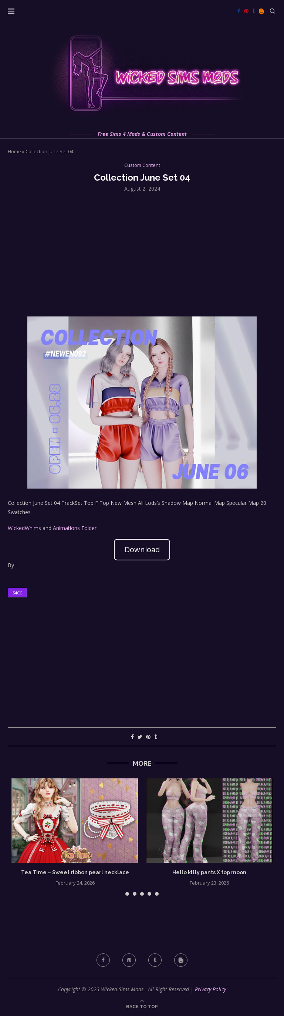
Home (14, 151)
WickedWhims (24, 528)
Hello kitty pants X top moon (209, 872)
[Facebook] (238, 11)
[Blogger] (261, 11)
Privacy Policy (210, 989)
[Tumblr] (253, 11)
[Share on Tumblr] (155, 736)
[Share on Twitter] (140, 736)
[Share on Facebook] (132, 736)
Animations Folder (75, 528)
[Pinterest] (246, 11)
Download (142, 549)
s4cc (17, 593)
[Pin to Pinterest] (148, 736)
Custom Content (142, 165)
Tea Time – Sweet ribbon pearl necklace (75, 872)
